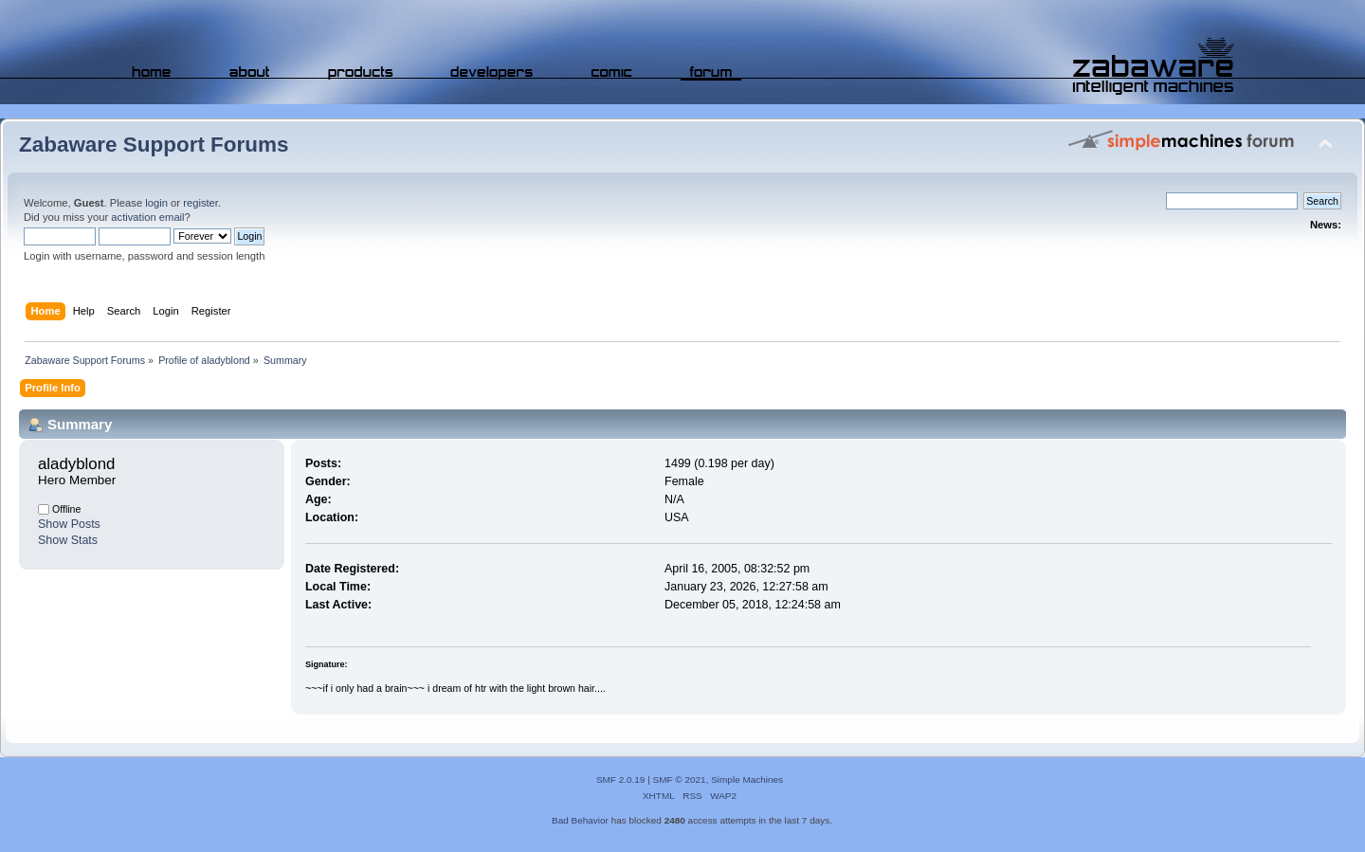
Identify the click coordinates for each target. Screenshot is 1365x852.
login (156, 202)
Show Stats (68, 540)
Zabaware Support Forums (153, 144)
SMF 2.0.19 (621, 779)
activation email (147, 217)
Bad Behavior (580, 820)
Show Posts (69, 524)
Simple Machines (747, 779)
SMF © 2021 (679, 779)
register (200, 202)
